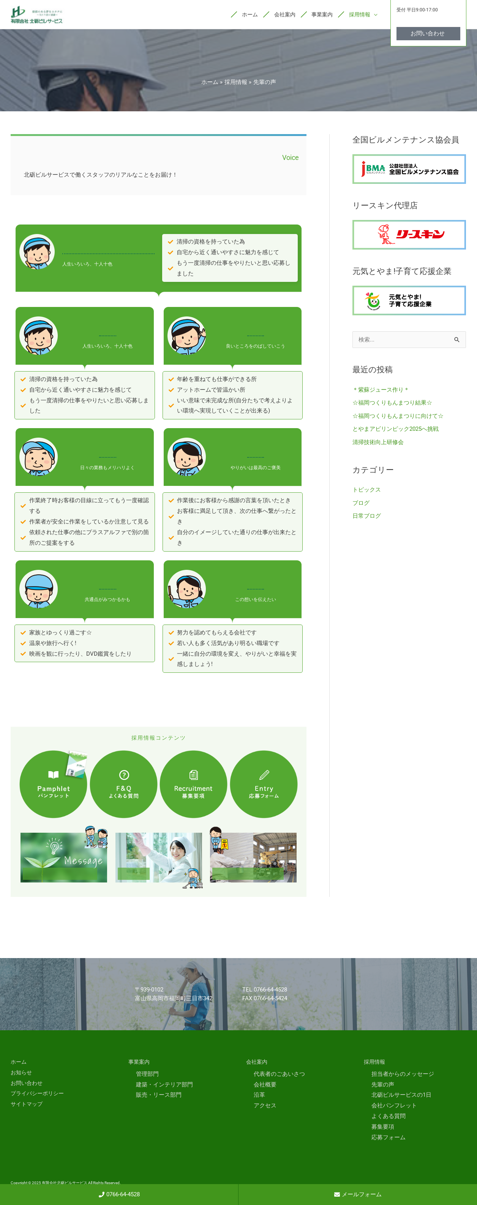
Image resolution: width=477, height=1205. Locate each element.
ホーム (19, 1063)
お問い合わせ (28, 1083)
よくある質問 (388, 1117)
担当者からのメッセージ (402, 1074)
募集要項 (382, 1127)
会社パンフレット (394, 1106)
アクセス (265, 1106)
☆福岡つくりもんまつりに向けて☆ (398, 416)
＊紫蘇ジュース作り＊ (380, 390)
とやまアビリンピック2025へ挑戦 (395, 428)
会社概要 (265, 1085)
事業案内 (139, 1063)
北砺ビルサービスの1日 (401, 1096)
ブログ (361, 501)
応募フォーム (388, 1138)
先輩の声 (382, 1085)
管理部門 (147, 1074)
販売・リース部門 (159, 1096)
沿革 (259, 1096)
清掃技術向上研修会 (378, 441)
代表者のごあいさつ (279, 1074)
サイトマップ (28, 1105)
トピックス (366, 488)
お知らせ (22, 1073)
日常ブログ (366, 514)
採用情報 (375, 1063)
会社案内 (257, 1063)
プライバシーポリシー (39, 1094)
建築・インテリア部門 (164, 1085)
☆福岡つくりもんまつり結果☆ (392, 403)
